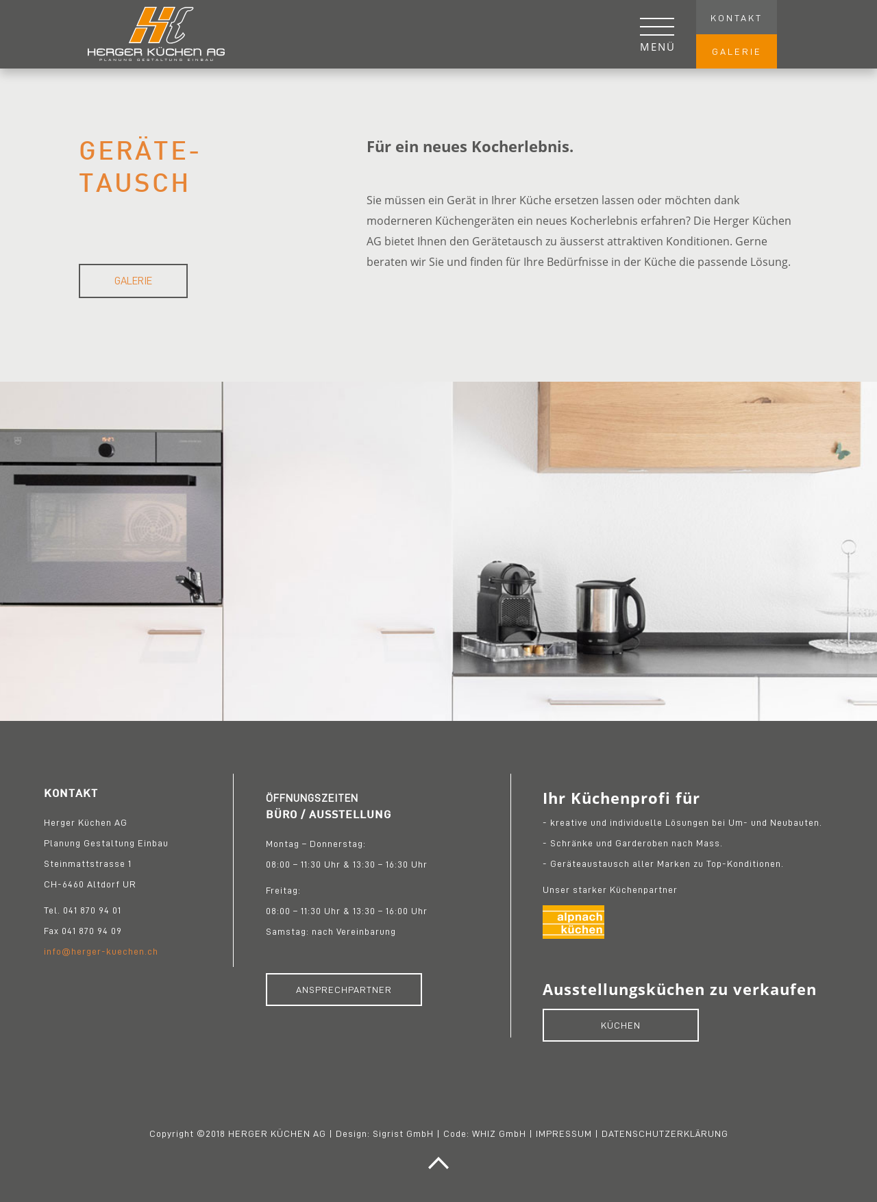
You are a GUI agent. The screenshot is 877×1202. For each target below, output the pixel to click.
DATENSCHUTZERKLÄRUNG (665, 1133)
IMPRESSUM (564, 1133)
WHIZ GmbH (499, 1133)
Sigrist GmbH (403, 1133)
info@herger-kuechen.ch (101, 951)
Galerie (133, 280)
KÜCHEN (621, 1025)
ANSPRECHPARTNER (344, 989)
